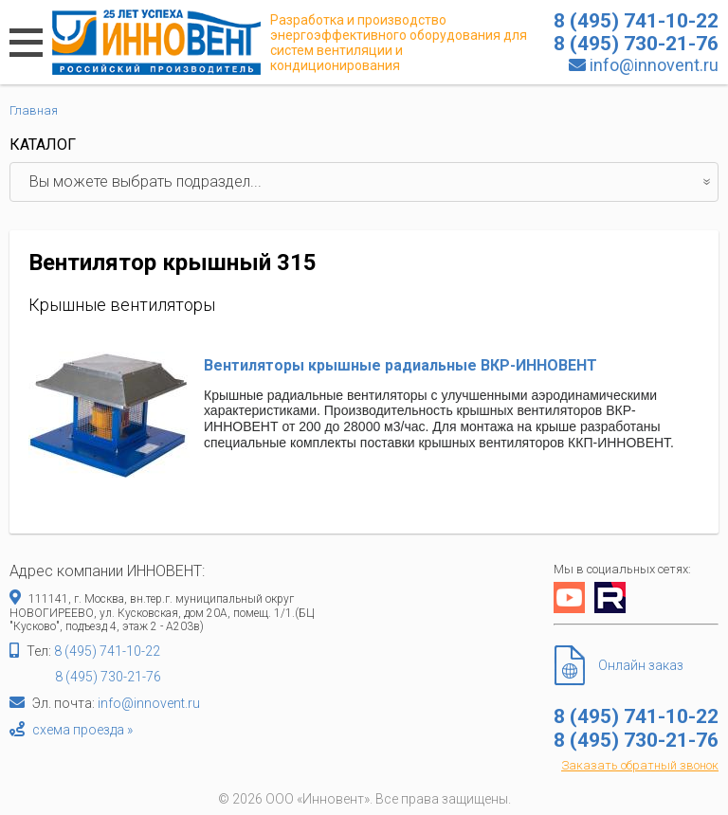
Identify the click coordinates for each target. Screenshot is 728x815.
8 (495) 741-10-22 (107, 651)
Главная (33, 110)
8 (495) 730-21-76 (108, 676)
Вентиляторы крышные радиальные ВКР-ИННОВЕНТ (400, 365)
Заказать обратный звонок (640, 765)
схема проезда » (82, 729)
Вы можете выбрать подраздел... (373, 182)
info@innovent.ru (654, 65)
